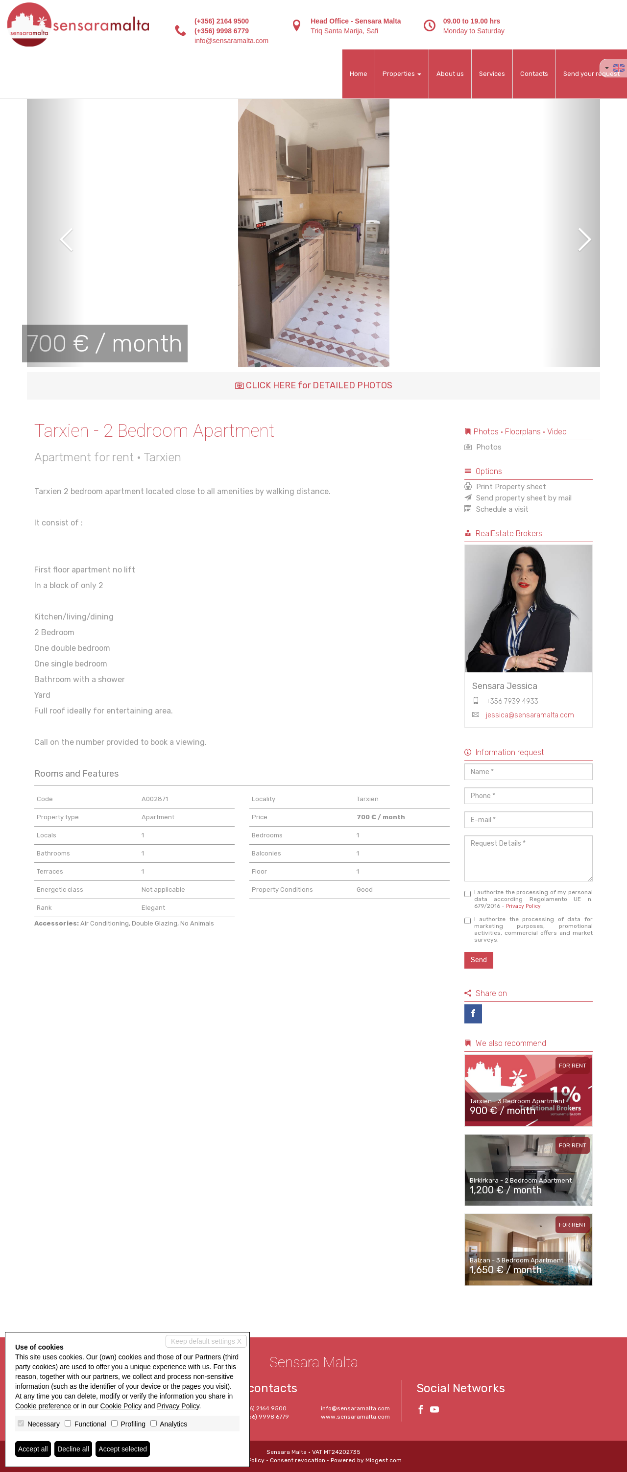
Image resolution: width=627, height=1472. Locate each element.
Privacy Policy (523, 906)
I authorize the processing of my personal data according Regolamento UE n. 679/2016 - (528, 899)
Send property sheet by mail (518, 498)
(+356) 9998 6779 (221, 31)
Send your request (591, 73)
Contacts (534, 73)
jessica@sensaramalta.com (530, 715)
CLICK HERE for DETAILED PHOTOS (313, 385)
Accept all (33, 1449)
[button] (55, 232)
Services (492, 73)
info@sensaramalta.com (231, 41)
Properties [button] (402, 73)
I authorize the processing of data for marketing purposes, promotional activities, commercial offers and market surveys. (528, 929)
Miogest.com (383, 1460)
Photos (483, 447)
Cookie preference (43, 1406)
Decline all (73, 1449)
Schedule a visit (496, 509)
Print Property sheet (505, 486)
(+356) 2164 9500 (221, 21)
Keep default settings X (206, 1341)
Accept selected (122, 1449)
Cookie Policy (121, 1406)
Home (358, 73)
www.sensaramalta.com (355, 1416)
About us (450, 73)
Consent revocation (297, 1460)
